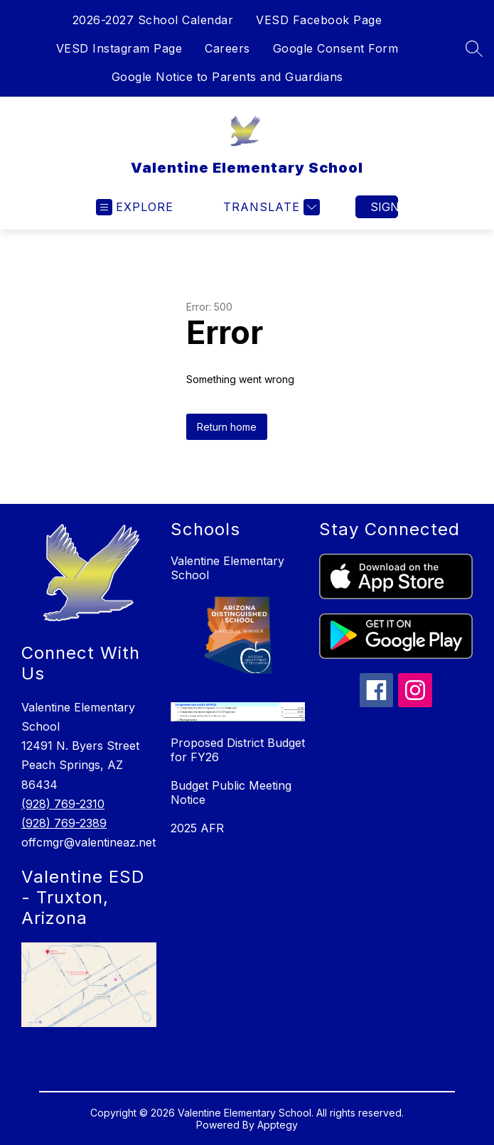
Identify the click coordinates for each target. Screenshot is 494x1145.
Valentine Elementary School (227, 568)
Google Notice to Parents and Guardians (227, 77)
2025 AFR (197, 828)
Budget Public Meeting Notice (231, 792)
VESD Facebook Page (319, 20)
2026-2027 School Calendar (153, 20)
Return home (227, 427)
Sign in (384, 207)
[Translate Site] (270, 207)
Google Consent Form (336, 48)
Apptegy (277, 1125)
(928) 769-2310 (62, 804)
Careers (227, 48)
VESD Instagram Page (119, 48)
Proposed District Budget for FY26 (238, 750)
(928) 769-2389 (64, 823)
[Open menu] (134, 207)
